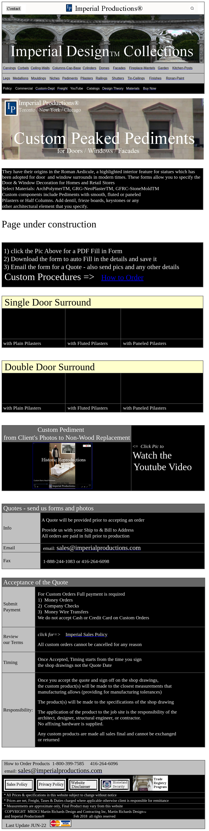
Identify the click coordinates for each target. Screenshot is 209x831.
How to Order (122, 277)
